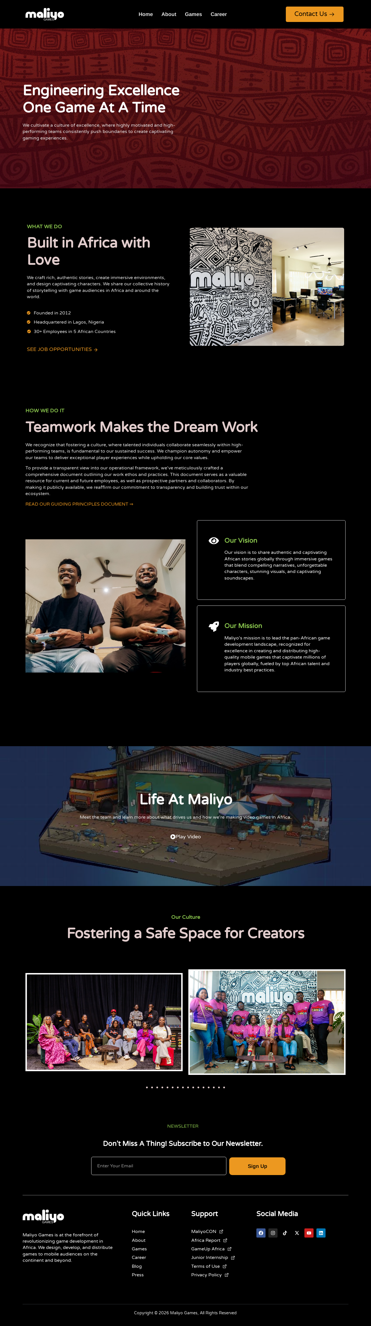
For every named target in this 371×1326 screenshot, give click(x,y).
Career (219, 14)
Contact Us (314, 14)
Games (193, 14)
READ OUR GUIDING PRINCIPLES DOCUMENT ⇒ (79, 504)
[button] (147, 1087)
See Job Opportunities (62, 349)
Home (146, 14)
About (168, 14)
